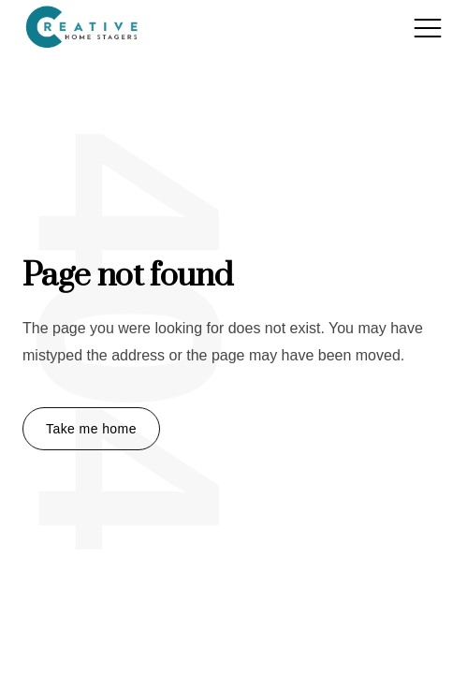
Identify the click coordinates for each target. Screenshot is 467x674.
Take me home (91, 428)
